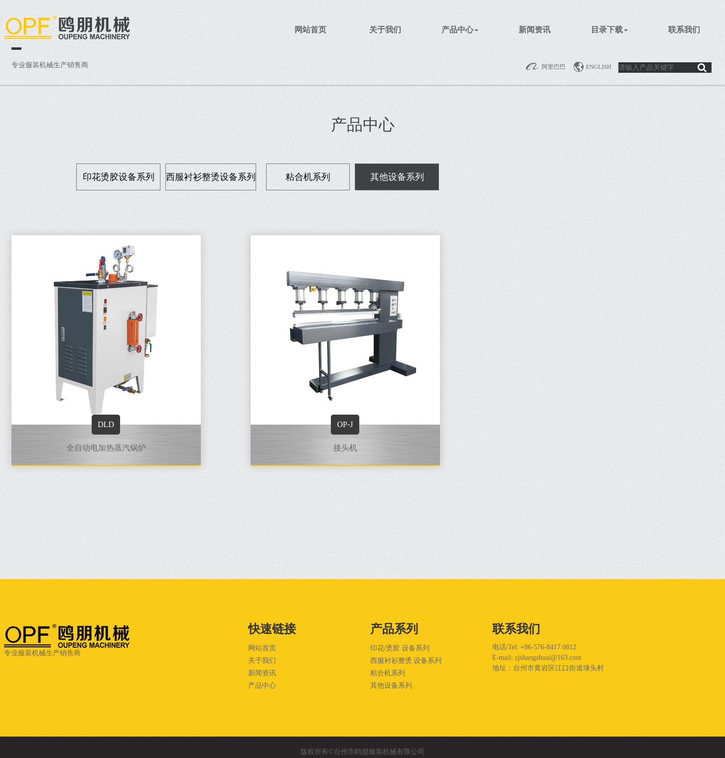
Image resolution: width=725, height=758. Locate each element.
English (592, 66)
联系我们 (684, 29)
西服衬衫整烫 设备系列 (406, 660)
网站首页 (310, 29)
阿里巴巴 (545, 66)
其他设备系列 (391, 685)
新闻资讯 (535, 29)
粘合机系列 (387, 673)
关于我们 (385, 29)
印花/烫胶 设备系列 (400, 648)
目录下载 (609, 29)
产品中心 (459, 29)
